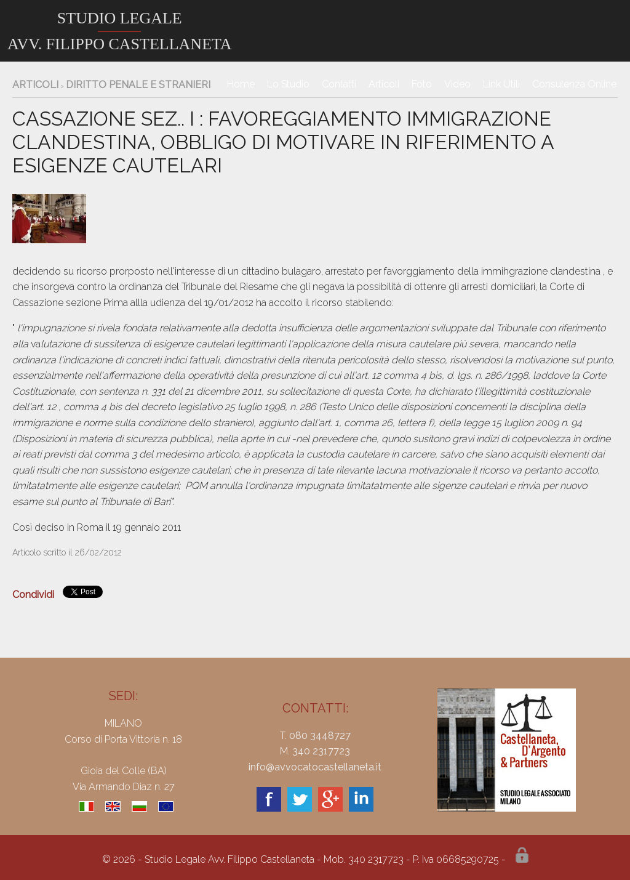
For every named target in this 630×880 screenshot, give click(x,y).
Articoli (384, 84)
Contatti (339, 84)
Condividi (33, 594)
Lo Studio (288, 84)
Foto (422, 84)
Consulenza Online (574, 84)
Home (241, 84)
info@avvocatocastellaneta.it (315, 767)
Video (457, 84)
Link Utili (501, 84)
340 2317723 (321, 751)
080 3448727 (320, 735)
